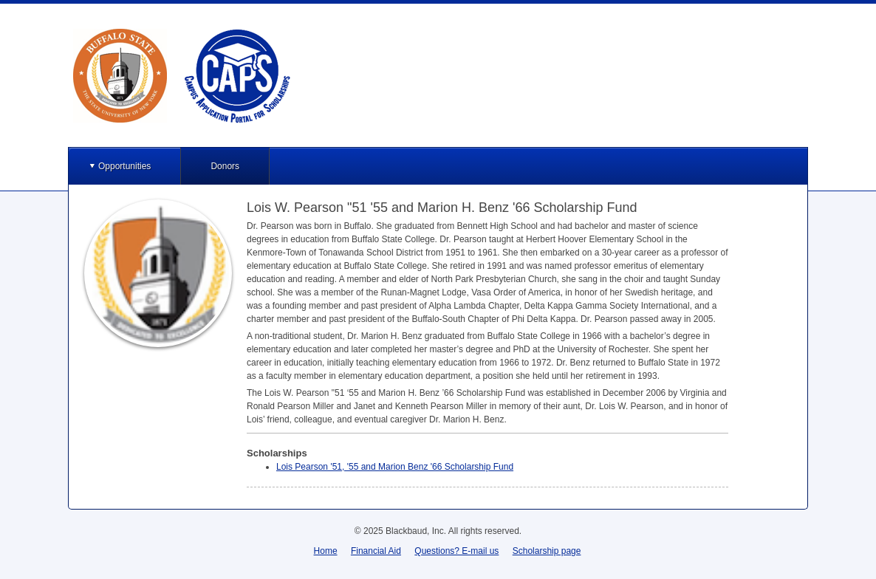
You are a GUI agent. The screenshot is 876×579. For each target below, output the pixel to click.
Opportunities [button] (124, 166)
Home (326, 551)
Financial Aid (376, 551)
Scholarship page (547, 551)
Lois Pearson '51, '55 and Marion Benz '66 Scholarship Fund (394, 467)
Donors (225, 166)
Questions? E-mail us (456, 551)
